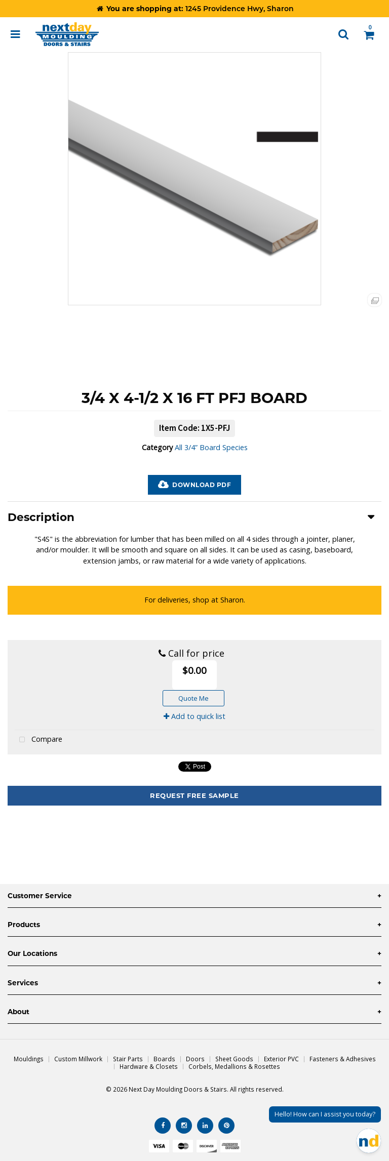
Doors (195, 1059)
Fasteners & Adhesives (342, 1059)
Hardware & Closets (149, 1066)
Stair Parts (128, 1059)
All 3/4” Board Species (211, 447)
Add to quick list (194, 716)
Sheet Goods (234, 1059)
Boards (164, 1059)
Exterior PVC (281, 1059)
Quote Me (193, 698)
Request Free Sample (194, 795)
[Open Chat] (369, 1141)
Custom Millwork (78, 1059)
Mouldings (29, 1059)
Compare (38, 740)
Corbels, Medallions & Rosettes (234, 1066)
